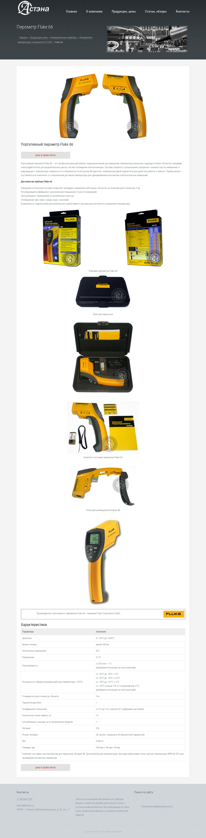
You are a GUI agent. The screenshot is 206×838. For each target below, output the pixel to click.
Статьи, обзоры (156, 11)
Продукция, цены (124, 11)
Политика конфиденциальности (157, 806)
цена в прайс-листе (45, 155)
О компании (94, 11)
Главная (71, 11)
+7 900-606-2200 (24, 799)
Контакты (183, 11)
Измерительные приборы (63, 37)
